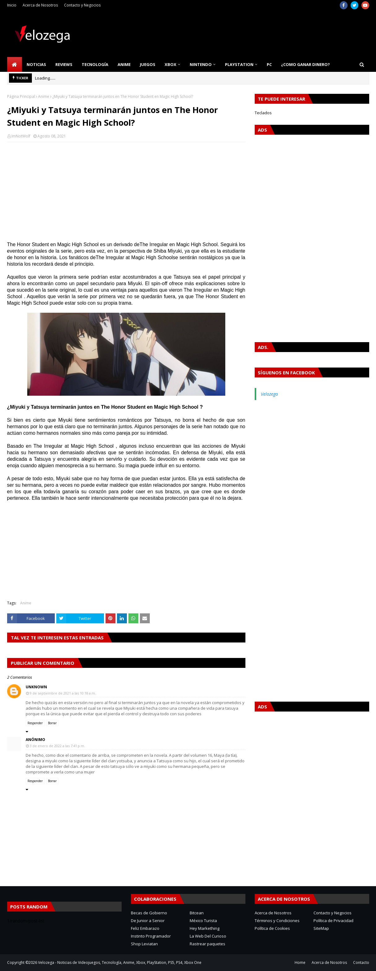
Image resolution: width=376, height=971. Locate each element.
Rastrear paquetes (207, 944)
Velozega (269, 394)
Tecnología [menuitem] (95, 64)
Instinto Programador (151, 936)
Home (300, 962)
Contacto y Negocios (82, 5)
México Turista (203, 920)
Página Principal (21, 96)
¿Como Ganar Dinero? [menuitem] (305, 64)
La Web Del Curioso (208, 936)
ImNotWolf (20, 136)
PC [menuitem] (269, 64)
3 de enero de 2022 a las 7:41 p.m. (57, 745)
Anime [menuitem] (124, 64)
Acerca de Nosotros (40, 5)
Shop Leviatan (144, 944)
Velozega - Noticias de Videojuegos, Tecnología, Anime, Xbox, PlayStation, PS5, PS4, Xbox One (119, 962)
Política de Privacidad (333, 920)
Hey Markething (204, 928)
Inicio (11, 5)
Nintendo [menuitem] (201, 64)
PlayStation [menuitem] (239, 64)
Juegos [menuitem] (147, 64)
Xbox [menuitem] (170, 64)
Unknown (36, 687)
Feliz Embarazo (145, 928)
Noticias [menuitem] (36, 64)
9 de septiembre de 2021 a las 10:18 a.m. (63, 693)
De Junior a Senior (148, 920)
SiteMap (321, 928)
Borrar (52, 723)
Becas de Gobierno (149, 913)
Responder (35, 723)
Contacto (361, 962)
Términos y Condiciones (277, 920)
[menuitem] (14, 64)
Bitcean (197, 913)
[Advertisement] (126, 191)
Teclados (263, 112)
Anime (43, 96)
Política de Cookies (272, 928)
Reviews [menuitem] (63, 64)
